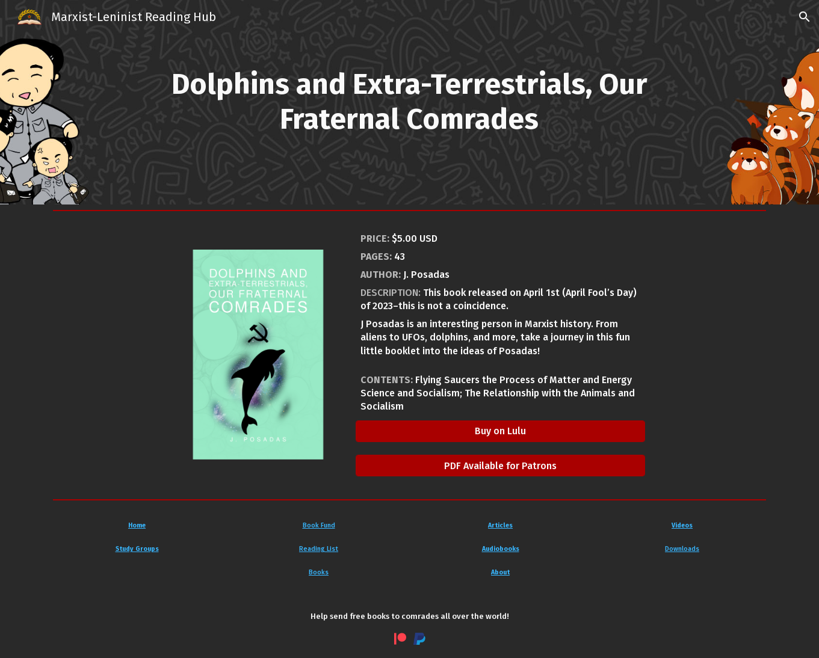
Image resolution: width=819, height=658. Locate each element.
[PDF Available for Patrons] (500, 465)
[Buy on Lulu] (500, 431)
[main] (409, 102)
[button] (804, 16)
